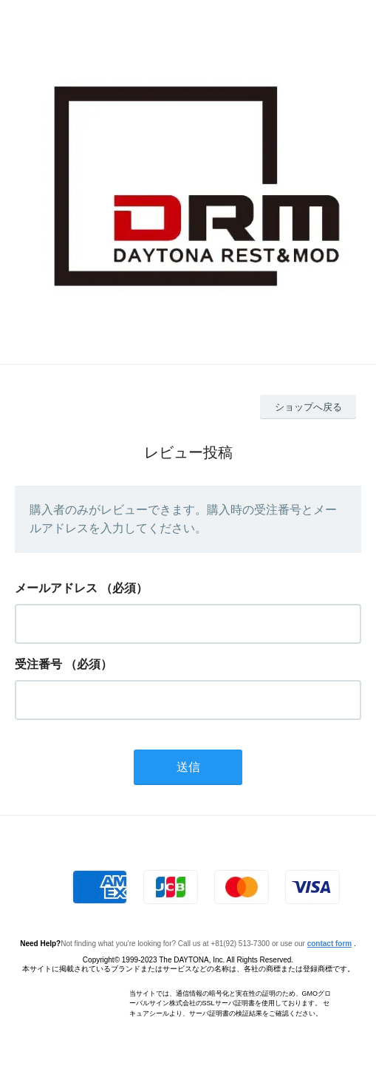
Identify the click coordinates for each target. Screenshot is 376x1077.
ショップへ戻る (308, 406)
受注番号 (38, 664)
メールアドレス (56, 588)
